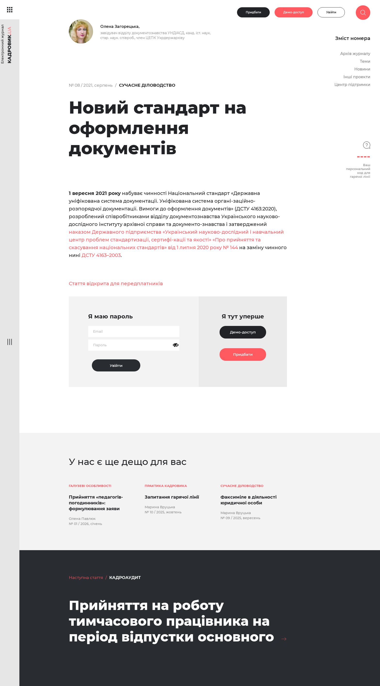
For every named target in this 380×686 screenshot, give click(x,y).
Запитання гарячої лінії (172, 497)
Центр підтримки (352, 84)
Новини (362, 69)
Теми (365, 61)
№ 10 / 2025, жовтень (163, 512)
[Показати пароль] (176, 345)
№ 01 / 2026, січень (85, 524)
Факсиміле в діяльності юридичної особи (249, 500)
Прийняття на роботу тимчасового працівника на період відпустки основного (171, 621)
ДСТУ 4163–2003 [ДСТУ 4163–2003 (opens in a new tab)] (101, 255)
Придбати (253, 12)
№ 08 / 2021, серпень (91, 85)
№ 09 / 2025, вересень (240, 518)
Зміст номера (352, 38)
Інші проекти (356, 77)
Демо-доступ (293, 12)
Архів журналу (355, 53)
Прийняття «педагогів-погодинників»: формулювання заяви (96, 502)
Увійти (331, 12)
